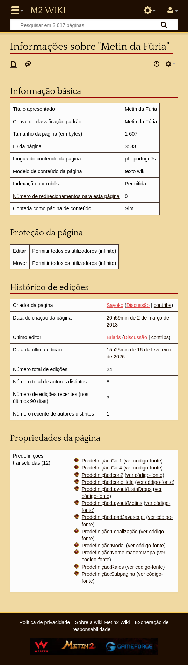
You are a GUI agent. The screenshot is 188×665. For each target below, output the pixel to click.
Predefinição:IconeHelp (108, 482)
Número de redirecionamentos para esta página (66, 196)
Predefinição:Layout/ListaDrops (117, 489)
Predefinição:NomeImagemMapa (118, 552)
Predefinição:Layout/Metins (112, 503)
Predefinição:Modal (103, 545)
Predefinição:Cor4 (102, 468)
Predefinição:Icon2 (102, 475)
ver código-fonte (143, 461)
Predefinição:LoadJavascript (113, 517)
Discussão (138, 305)
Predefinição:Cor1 (102, 461)
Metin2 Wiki (48, 10)
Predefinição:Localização (110, 531)
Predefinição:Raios (103, 567)
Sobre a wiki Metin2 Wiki (102, 622)
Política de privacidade (44, 622)
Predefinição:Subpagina (108, 574)
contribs (162, 305)
